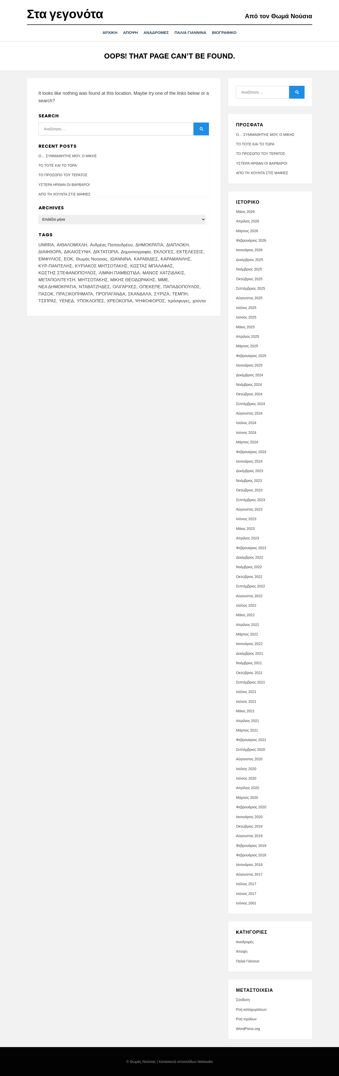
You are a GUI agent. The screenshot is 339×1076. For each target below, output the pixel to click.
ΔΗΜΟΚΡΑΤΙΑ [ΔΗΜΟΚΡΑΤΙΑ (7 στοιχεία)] (149, 244)
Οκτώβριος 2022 (249, 576)
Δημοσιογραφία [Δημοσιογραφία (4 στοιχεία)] (136, 251)
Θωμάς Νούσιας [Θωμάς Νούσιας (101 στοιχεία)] (91, 258)
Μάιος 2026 (245, 211)
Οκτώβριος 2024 (249, 394)
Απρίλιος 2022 (247, 624)
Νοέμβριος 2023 (249, 480)
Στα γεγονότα (65, 14)
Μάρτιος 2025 (247, 346)
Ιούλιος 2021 (246, 692)
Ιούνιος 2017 (246, 893)
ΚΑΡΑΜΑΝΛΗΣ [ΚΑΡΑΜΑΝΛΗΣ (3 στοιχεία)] (175, 258)
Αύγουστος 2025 (249, 298)
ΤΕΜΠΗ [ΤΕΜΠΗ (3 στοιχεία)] (180, 293)
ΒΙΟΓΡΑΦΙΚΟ (229, 32)
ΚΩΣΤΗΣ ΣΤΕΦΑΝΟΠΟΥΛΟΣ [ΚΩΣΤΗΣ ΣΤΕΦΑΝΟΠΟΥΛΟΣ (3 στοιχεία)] (67, 272)
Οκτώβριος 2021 (249, 672)
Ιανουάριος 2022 (249, 644)
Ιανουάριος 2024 (249, 461)
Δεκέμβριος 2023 (249, 471)
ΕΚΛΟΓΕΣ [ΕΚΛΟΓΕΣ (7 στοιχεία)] (164, 251)
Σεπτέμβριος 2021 (250, 682)
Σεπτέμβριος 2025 (250, 288)
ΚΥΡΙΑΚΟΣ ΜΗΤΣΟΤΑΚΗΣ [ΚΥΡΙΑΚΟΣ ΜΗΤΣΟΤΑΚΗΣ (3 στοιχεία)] (101, 265)
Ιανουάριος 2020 (249, 817)
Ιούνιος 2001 (246, 903)
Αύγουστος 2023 (249, 509)
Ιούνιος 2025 (246, 317)
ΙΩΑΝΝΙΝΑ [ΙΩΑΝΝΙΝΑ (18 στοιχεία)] (120, 258)
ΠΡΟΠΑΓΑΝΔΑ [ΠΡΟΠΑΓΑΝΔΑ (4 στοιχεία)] (110, 293)
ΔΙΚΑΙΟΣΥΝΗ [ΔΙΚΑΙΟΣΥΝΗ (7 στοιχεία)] (77, 251)
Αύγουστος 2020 (249, 759)
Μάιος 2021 (245, 711)
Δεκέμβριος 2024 (249, 375)
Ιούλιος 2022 (246, 605)
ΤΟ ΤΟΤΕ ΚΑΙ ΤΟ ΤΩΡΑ (58, 165)
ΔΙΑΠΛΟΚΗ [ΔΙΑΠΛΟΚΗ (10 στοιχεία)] (177, 244)
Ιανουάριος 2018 (249, 865)
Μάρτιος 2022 (247, 634)
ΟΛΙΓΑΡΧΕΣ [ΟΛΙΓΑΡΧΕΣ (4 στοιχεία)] (124, 286)
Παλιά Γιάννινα (193, 32)
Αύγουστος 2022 (249, 596)
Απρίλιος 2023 (247, 538)
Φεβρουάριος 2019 (251, 845)
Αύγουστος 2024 (249, 413)
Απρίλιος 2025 (247, 336)
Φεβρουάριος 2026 (251, 240)
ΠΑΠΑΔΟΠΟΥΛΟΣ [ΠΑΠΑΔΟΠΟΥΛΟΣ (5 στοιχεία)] (181, 286)
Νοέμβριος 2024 (249, 384)
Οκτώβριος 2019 (249, 826)
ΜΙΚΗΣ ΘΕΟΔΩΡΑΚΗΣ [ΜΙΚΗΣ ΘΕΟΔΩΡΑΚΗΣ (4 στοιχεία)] (132, 279)
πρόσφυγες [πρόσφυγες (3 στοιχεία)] (179, 300)
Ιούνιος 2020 (246, 778)
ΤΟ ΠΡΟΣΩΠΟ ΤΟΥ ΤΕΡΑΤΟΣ (63, 175)
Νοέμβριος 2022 (249, 567)
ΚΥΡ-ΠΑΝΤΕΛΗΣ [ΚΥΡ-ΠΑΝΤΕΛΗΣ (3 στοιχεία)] (55, 265)
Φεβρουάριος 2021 (251, 740)
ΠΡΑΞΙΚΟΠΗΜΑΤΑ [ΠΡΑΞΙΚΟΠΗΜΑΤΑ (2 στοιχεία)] (74, 293)
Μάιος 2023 (245, 528)
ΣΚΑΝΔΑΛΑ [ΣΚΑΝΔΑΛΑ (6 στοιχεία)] (139, 293)
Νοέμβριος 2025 (249, 269)
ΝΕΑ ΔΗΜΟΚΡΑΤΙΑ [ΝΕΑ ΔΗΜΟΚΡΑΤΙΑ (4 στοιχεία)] (57, 286)
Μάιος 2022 (245, 615)
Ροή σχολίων (246, 1019)
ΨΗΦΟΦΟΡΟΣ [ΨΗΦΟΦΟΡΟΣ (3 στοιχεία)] (150, 300)
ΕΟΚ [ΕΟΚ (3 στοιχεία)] (68, 258)
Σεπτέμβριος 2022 (250, 586)
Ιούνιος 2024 (246, 432)
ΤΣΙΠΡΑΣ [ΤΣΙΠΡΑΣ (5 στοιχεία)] (48, 300)
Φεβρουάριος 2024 (251, 452)
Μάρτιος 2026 (247, 231)
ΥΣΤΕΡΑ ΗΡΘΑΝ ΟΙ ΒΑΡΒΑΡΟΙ (64, 184)
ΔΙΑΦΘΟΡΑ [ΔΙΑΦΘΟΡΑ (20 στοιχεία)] (50, 251)
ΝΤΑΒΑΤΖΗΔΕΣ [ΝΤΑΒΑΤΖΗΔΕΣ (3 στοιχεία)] (94, 286)
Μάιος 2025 (245, 327)
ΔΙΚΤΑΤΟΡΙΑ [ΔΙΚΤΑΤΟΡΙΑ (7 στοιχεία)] (105, 251)
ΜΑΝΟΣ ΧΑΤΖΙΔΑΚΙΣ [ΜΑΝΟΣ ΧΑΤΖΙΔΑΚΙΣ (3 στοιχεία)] (163, 272)
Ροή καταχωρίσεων (251, 1009)
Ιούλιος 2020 (246, 768)
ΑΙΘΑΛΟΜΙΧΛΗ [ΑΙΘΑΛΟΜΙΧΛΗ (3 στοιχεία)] (72, 244)
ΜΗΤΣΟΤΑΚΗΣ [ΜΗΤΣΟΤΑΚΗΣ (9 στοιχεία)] (92, 279)
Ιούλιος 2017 (246, 884)
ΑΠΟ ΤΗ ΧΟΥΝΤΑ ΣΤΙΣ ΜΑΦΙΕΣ (65, 194)
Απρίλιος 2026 (247, 221)
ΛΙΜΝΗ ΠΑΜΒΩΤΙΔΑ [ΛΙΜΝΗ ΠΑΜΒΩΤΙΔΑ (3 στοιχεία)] (119, 272)
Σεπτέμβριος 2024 (250, 403)
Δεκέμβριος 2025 (249, 259)
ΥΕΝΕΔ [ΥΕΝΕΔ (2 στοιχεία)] (66, 300)
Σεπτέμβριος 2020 (250, 749)
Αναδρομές (156, 32)
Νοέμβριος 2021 (249, 663)
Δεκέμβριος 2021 (249, 653)
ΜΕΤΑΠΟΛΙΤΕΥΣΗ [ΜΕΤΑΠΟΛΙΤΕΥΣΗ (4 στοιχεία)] (57, 279)
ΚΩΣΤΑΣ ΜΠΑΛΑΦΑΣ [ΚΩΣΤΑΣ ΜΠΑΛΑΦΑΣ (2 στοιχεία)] (151, 265)
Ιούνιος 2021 (246, 701)
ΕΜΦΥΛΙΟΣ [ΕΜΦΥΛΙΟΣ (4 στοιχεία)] (50, 258)
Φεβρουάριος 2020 (251, 807)
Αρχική (105, 32)
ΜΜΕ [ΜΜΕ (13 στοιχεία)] (163, 279)
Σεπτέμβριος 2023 (250, 500)
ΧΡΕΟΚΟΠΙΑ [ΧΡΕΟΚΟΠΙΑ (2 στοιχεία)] (120, 300)
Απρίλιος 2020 (247, 788)
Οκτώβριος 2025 (249, 279)
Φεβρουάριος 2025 (251, 355)
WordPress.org (248, 1028)
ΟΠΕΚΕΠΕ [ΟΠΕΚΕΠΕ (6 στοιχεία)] (150, 286)
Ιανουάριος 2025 (249, 365)
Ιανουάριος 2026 (249, 250)
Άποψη (128, 32)
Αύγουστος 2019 (249, 836)
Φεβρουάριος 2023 (251, 548)
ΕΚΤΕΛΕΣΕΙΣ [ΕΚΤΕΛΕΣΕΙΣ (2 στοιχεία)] (190, 251)
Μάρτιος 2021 (247, 730)
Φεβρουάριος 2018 (251, 855)
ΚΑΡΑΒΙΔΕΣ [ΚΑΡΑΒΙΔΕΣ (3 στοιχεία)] (146, 258)
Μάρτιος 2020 (247, 797)
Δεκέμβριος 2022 (249, 557)
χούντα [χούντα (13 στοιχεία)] (199, 300)
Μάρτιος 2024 (247, 442)
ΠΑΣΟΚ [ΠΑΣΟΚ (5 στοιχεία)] (46, 293)
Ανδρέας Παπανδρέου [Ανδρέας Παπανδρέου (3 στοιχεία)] (111, 244)
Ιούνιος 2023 (246, 519)
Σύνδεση (243, 1000)
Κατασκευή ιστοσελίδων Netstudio (186, 1061)
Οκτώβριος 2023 (249, 490)
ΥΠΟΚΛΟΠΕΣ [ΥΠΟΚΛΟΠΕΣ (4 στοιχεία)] (90, 300)
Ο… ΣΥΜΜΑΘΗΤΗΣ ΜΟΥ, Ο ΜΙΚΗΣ (68, 156)
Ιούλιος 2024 (246, 423)
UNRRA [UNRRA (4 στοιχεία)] (46, 244)
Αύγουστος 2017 (249, 874)
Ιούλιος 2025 (246, 307)
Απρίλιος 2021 (247, 720)
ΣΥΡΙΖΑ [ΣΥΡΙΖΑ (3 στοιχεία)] (161, 293)
